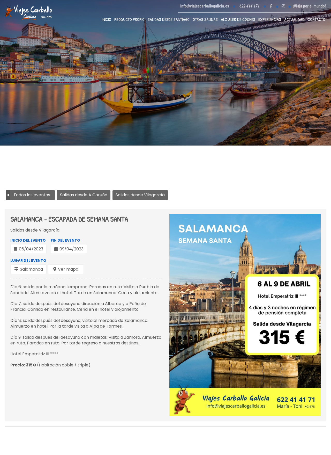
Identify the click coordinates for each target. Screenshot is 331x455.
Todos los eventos (31, 195)
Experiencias (269, 19)
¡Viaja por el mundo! (309, 6)
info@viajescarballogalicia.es (204, 6)
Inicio (106, 19)
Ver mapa (68, 269)
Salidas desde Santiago (169, 19)
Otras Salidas (205, 19)
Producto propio (129, 19)
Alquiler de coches (238, 19)
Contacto (316, 19)
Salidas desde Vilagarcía (34, 230)
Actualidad (294, 19)
